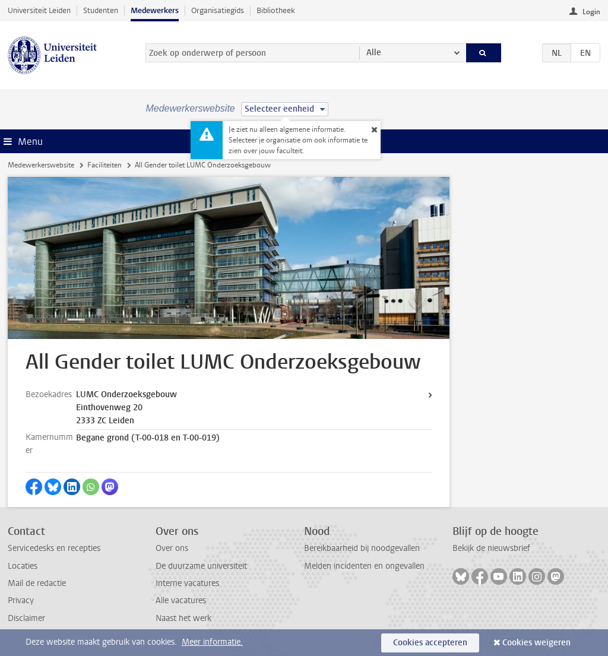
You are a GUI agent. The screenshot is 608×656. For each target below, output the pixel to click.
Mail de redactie (37, 583)
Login (591, 12)
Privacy (21, 600)
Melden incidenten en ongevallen (364, 566)
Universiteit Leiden (39, 10)
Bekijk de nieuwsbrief (491, 548)
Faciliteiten (104, 165)
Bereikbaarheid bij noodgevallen (362, 548)
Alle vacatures (181, 600)
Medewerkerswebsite (41, 165)
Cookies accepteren (430, 642)
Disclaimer (26, 618)
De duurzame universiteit (201, 566)
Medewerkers (155, 10)
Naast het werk (183, 618)
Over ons (172, 548)
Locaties (22, 566)
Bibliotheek (275, 10)
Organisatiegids (217, 10)
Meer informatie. (212, 642)
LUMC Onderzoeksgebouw (126, 394)
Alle (373, 52)
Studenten (100, 10)
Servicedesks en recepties (54, 548)
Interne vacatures (187, 583)
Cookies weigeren (536, 642)
